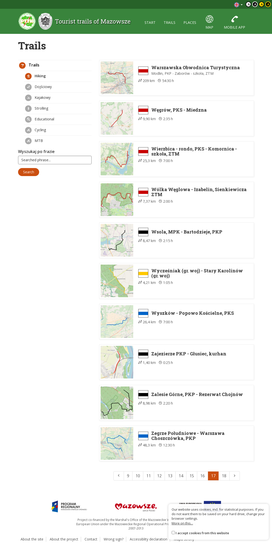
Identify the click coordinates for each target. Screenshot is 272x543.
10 (137, 476)
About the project (64, 539)
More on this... (182, 523)
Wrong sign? (113, 539)
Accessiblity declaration (148, 539)
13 (170, 476)
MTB (34, 141)
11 (148, 476)
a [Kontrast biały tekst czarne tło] (255, 4)
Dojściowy (38, 87)
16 (202, 476)
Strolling (36, 108)
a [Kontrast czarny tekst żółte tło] (262, 4)
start (150, 22)
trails (169, 22)
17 (213, 476)
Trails (29, 65)
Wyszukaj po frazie (36, 151)
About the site (32, 539)
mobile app (234, 22)
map (209, 22)
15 (191, 476)
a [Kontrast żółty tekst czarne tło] (268, 4)
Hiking (35, 76)
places (189, 22)
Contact (91, 539)
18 (224, 476)
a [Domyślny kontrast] (249, 4)
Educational (39, 119)
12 (159, 476)
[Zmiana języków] (238, 4)
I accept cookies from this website (202, 533)
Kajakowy (37, 98)
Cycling (35, 130)
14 (181, 476)
